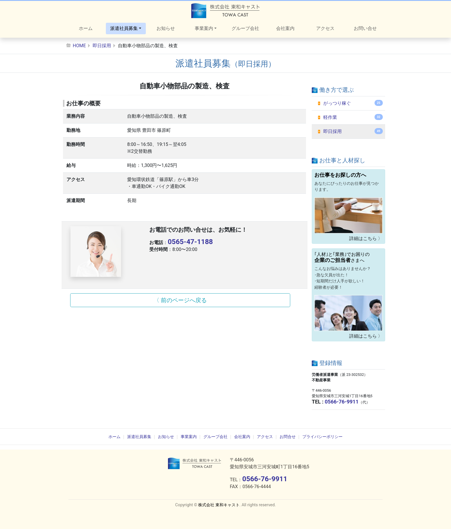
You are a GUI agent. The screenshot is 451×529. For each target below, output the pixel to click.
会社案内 (285, 28)
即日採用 (102, 45)
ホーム (86, 28)
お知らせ (165, 28)
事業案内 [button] (204, 28)
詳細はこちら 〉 (366, 238)
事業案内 (189, 436)
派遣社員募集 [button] (124, 28)
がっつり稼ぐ (353, 103)
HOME (79, 45)
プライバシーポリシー (322, 436)
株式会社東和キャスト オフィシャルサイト (225, 10)
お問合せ (288, 436)
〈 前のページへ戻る (180, 300)
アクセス (325, 28)
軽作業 (353, 117)
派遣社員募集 (139, 436)
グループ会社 (245, 28)
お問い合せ (365, 28)
